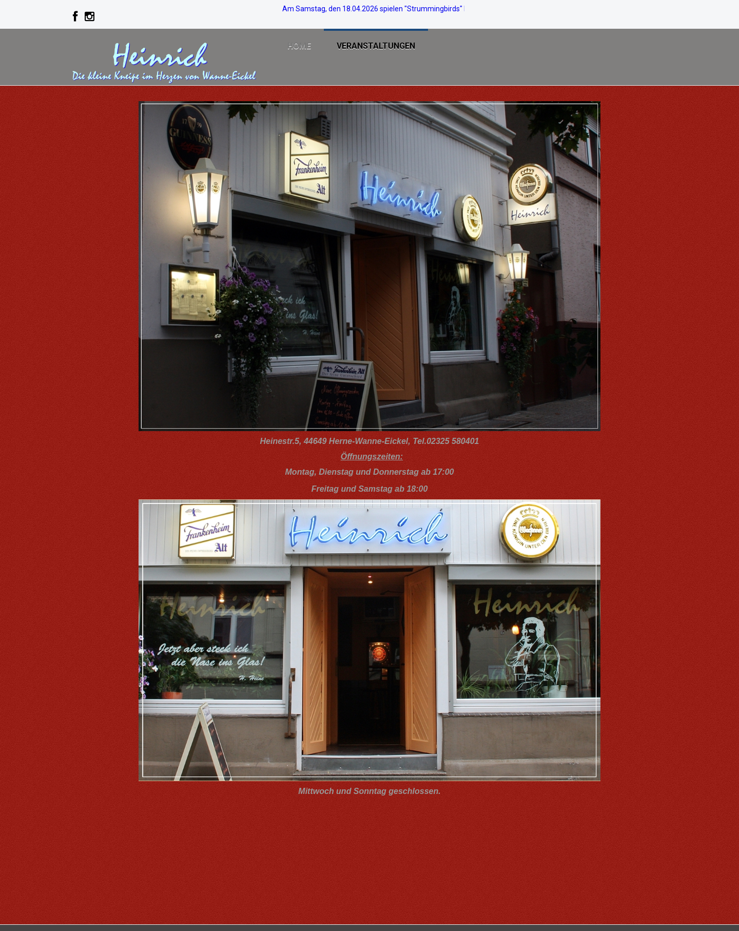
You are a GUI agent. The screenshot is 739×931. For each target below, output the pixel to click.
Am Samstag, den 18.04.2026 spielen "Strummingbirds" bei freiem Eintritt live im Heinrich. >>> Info (441, 9)
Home (299, 46)
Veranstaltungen (376, 46)
